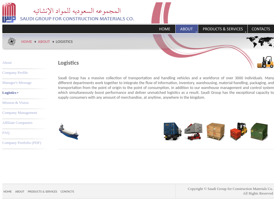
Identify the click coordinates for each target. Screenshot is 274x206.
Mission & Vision (15, 102)
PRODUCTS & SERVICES (42, 191)
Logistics (10, 92)
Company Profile (15, 72)
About (7, 62)
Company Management (19, 112)
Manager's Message (16, 82)
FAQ (5, 132)
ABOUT (44, 41)
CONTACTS (67, 191)
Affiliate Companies (17, 122)
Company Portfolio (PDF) (21, 142)
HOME (26, 41)
